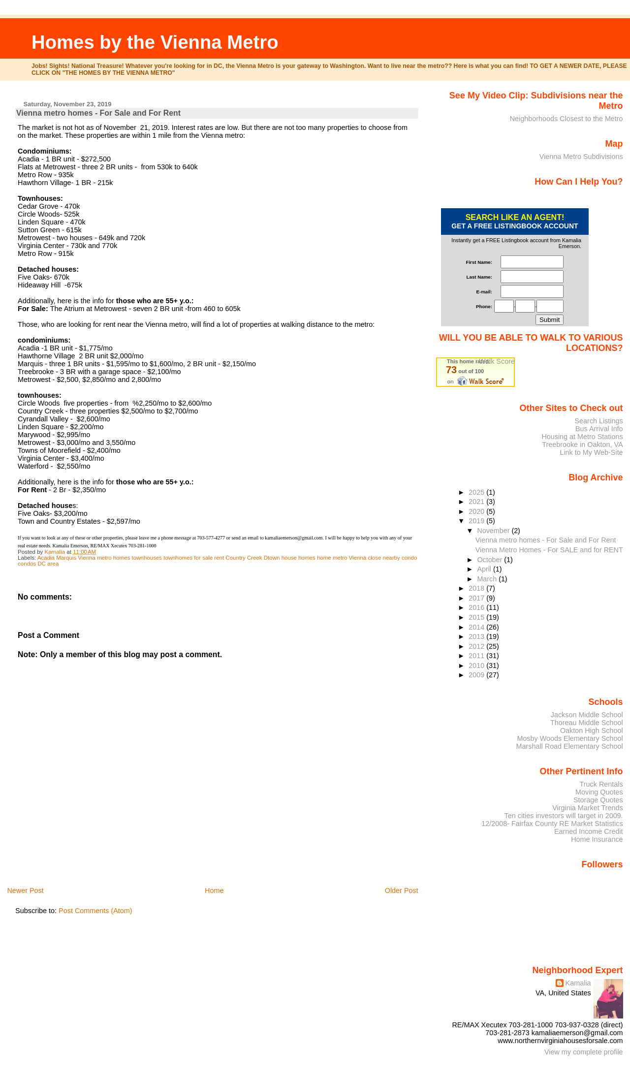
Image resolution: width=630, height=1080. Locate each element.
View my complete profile (583, 1052)
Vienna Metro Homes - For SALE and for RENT (549, 550)
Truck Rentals (601, 784)
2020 (477, 511)
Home (214, 890)
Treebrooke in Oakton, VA (582, 444)
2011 (477, 656)
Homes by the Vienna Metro (155, 42)
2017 (477, 598)
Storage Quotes (598, 800)
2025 (477, 492)
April (485, 569)
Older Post (401, 890)
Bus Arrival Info (599, 429)
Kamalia (578, 983)
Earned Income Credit (588, 831)
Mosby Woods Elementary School (570, 738)
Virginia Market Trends (587, 808)
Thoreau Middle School (586, 723)
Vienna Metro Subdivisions (581, 156)
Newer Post (25, 890)
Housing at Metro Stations (582, 437)
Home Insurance (597, 839)
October (490, 560)
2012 (477, 646)
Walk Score (497, 361)
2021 (477, 502)
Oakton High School (591, 730)
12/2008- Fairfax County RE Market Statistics (552, 823)
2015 (477, 617)
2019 (477, 521)
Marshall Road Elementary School (569, 746)
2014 (477, 627)
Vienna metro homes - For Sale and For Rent (545, 540)
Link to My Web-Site (591, 452)
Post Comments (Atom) (95, 911)
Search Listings (598, 421)
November (494, 531)
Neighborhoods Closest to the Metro (566, 119)
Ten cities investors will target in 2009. (563, 816)
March (488, 579)
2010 (477, 665)
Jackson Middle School (587, 715)
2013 (477, 636)
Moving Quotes (599, 792)
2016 (477, 607)
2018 (477, 588)
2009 (477, 675)
